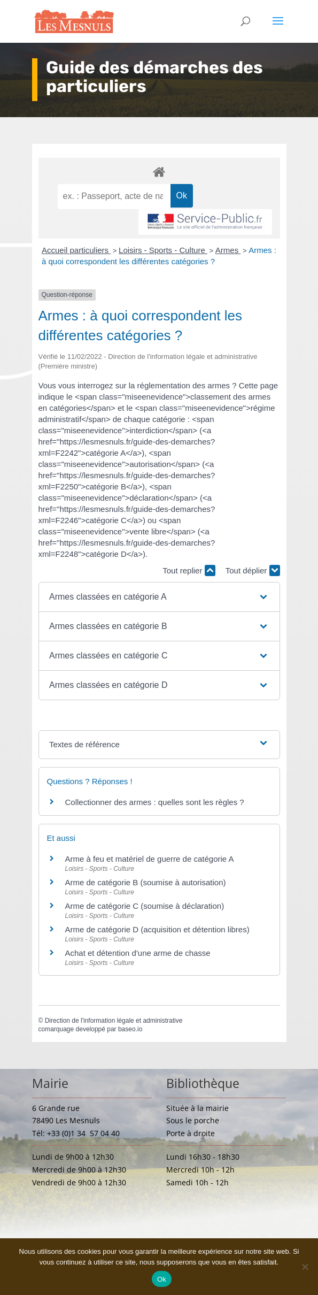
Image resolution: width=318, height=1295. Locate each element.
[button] (159, 597)
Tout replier (188, 570)
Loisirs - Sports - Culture (163, 250)
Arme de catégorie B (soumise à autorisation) (145, 882)
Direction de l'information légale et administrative (114, 1020)
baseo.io (130, 1029)
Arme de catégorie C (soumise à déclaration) (144, 905)
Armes (228, 250)
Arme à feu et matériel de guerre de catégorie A (149, 858)
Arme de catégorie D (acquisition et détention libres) (157, 929)
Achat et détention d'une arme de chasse (138, 952)
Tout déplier (253, 570)
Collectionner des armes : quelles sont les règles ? (154, 802)
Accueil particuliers (76, 250)
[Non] (304, 1266)
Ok (161, 1279)
